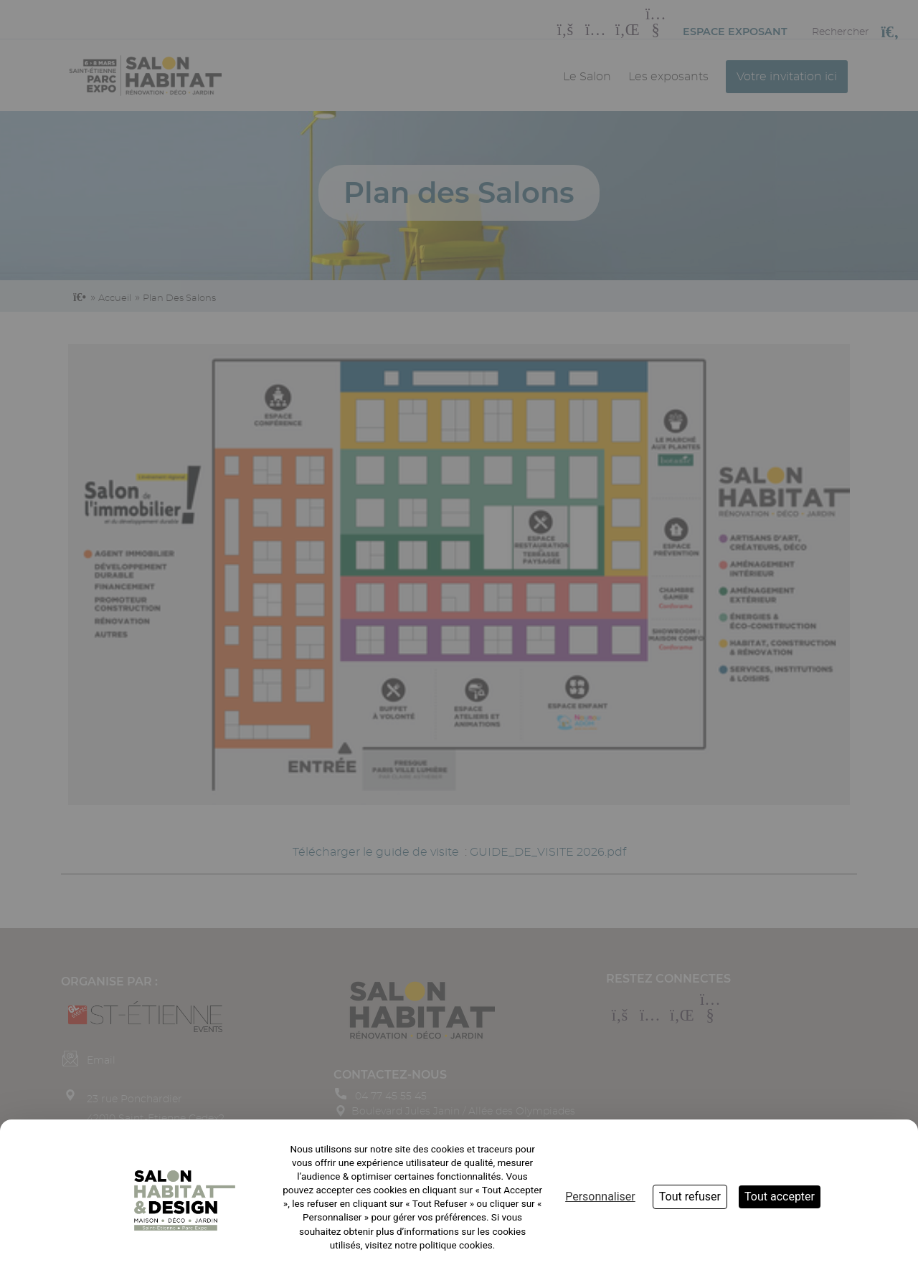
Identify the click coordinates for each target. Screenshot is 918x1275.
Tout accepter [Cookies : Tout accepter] (779, 1196)
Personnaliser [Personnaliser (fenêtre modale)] (600, 1196)
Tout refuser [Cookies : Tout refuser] (690, 1196)
